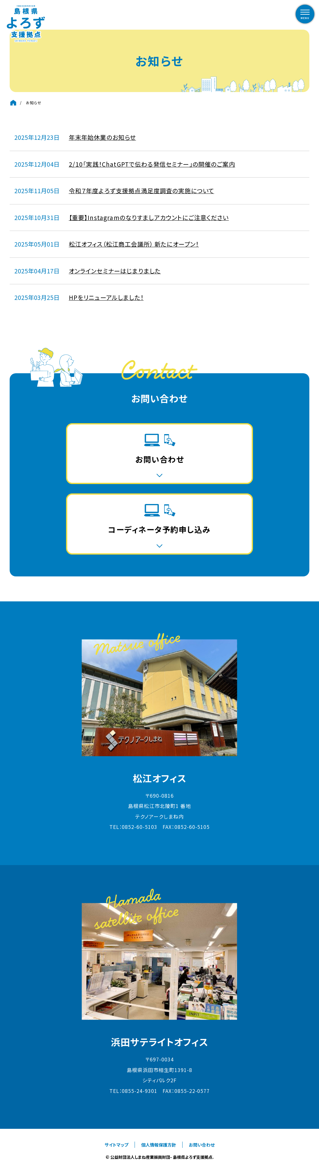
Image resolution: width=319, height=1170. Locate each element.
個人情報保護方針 (158, 1145)
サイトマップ (116, 1145)
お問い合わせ (202, 1145)
